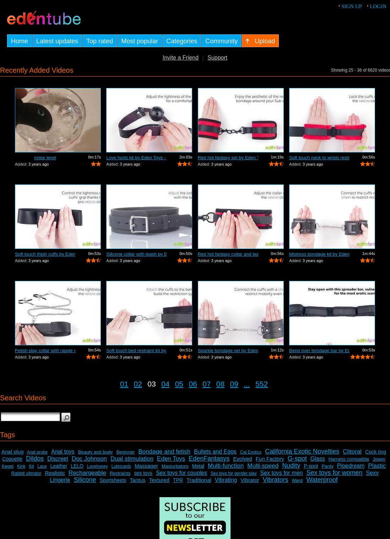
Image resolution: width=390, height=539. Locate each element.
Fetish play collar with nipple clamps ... (45, 350)
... (247, 384)
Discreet (57, 459)
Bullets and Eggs (215, 452)
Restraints (120, 473)
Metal (198, 466)
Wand (297, 480)
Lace (42, 466)
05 (179, 384)
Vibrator (249, 480)
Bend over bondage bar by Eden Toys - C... (319, 350)
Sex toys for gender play (233, 473)
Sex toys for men (281, 473)
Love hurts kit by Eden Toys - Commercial (136, 157)
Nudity (291, 465)
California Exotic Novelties (302, 451)
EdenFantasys (209, 458)
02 (138, 384)
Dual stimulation (131, 458)
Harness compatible (349, 459)
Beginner (125, 452)
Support (217, 58)
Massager (146, 466)
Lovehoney (97, 466)
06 (193, 384)
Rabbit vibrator (26, 473)
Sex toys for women (334, 472)
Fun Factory (270, 459)
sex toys (143, 473)
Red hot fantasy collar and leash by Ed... (228, 254)
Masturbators (175, 466)
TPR (178, 480)
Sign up (351, 6)
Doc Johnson (89, 458)
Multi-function (226, 465)
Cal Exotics (250, 452)
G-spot (297, 458)
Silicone (85, 479)
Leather (58, 466)
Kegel (7, 466)
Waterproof (321, 479)
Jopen (379, 459)
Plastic (377, 465)
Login (378, 6)
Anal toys (63, 452)
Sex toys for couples (181, 473)
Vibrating (226, 480)
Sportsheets (113, 480)
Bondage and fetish (164, 451)
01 (124, 384)
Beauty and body (95, 452)
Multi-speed (262, 465)
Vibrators (275, 479)
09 (234, 384)
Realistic (55, 473)
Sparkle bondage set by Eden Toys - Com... (228, 350)
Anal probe (37, 452)
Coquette (12, 459)
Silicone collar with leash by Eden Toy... (136, 254)
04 (165, 384)
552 (261, 384)
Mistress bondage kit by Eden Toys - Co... (319, 254)
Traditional (198, 480)
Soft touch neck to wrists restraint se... (319, 157)
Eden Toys (171, 458)
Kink (21, 466)
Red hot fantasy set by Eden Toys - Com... (228, 157)
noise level (45, 157)
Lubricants (121, 466)
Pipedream (350, 466)
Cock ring (375, 452)
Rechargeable (87, 472)
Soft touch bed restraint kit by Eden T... (136, 350)
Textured (159, 480)
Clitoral (352, 451)
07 (206, 384)
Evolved (242, 459)
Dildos (35, 458)
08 (220, 384)
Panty (328, 466)
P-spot (311, 466)
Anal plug (12, 452)
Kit (31, 466)
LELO (77, 466)
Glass (317, 459)
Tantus (137, 480)
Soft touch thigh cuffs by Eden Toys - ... (45, 254)
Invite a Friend (181, 58)
